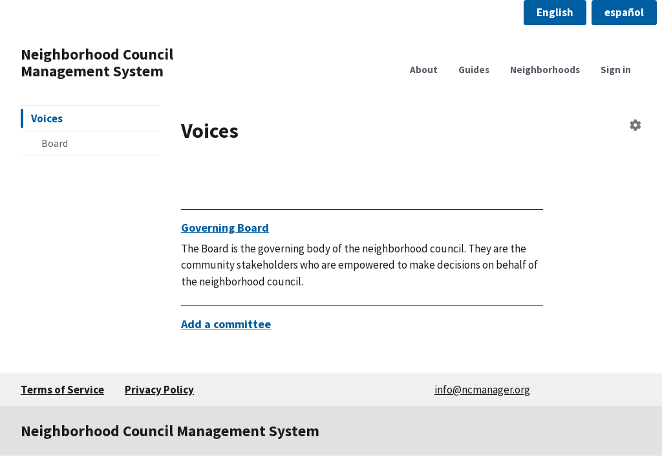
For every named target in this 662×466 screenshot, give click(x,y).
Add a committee (226, 323)
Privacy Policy (159, 390)
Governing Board (225, 227)
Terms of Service (62, 390)
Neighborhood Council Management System (97, 62)
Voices (47, 118)
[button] (555, 12)
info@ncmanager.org (482, 390)
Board (54, 143)
